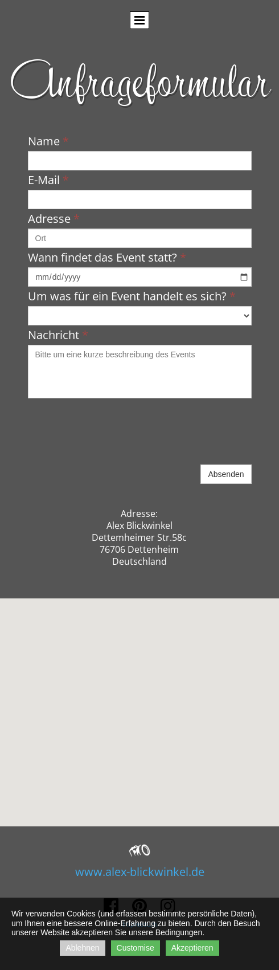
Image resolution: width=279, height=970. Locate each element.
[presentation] (114, 440)
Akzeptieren (192, 947)
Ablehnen (82, 947)
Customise (135, 947)
